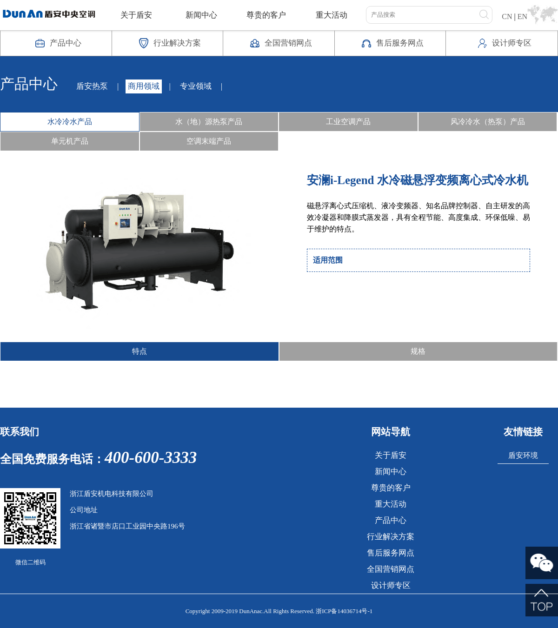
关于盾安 (136, 15)
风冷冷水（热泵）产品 (488, 122)
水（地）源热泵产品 (208, 122)
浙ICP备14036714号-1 (344, 611)
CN (507, 16)
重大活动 (331, 15)
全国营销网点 (390, 569)
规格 (418, 351)
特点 (139, 351)
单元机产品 (69, 141)
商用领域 (143, 86)
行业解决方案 (390, 536)
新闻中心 (201, 15)
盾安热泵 (92, 86)
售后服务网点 (390, 553)
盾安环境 (523, 455)
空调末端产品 (208, 141)
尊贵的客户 (266, 15)
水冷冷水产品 (69, 122)
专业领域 (196, 86)
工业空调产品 (348, 122)
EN (522, 16)
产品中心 (390, 520)
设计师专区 (391, 585)
